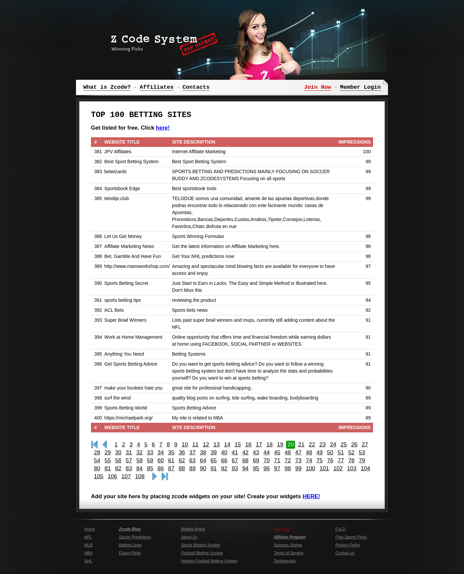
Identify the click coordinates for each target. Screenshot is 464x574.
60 (161, 460)
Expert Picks (130, 553)
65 (213, 460)
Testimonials (284, 561)
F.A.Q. (340, 529)
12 (206, 444)
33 (150, 452)
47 (298, 452)
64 (203, 460)
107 (126, 476)
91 (213, 468)
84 (139, 468)
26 (354, 444)
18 (270, 444)
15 (238, 444)
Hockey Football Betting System (209, 561)
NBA (88, 553)
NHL (88, 561)
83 (129, 468)
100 (310, 468)
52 (351, 452)
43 (256, 452)
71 (277, 460)
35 (171, 452)
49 (319, 452)
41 (235, 452)
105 (98, 476)
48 (309, 452)
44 (267, 452)
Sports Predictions (135, 537)
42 (245, 452)
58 (139, 460)
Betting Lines (130, 545)
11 (195, 444)
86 (161, 468)
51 (341, 452)
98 (288, 468)
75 (319, 460)
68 (245, 460)
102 (338, 468)
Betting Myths (193, 529)
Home (89, 529)
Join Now (281, 529)
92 (224, 468)
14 (227, 444)
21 (301, 444)
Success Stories (287, 545)
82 (118, 468)
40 (224, 452)
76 (330, 460)
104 (365, 468)
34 (161, 452)
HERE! (311, 496)
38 (203, 452)
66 (224, 460)
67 (235, 460)
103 (351, 468)
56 (118, 460)
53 (362, 452)
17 (259, 444)
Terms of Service (288, 553)
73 (298, 460)
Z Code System (162, 41)
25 (344, 444)
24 (333, 444)
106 (112, 476)
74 (309, 460)
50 (330, 452)
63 (192, 460)
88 (182, 468)
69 (256, 460)
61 (171, 460)
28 (97, 452)
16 (248, 444)
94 (245, 468)
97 (277, 468)
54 (97, 460)
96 (267, 468)
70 (267, 460)
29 (108, 452)
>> (154, 477)
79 (362, 460)
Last (164, 477)
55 (108, 460)
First (94, 445)
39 (213, 452)
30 (118, 452)
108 (139, 476)
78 (351, 460)
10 (185, 444)
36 (182, 452)
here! (163, 128)
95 (256, 468)
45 (277, 452)
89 (192, 468)
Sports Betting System (200, 545)
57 (129, 460)
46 (288, 452)
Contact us (344, 553)
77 (341, 460)
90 (203, 468)
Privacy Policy (347, 545)
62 (182, 460)
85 (150, 468)
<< (104, 445)
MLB (88, 545)
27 (365, 444)
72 (288, 460)
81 (108, 468)
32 (139, 452)
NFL (88, 537)
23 (322, 444)
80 (97, 468)
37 (192, 452)
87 (171, 468)
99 (298, 468)
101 (324, 468)
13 (216, 444)
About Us (189, 537)
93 (235, 468)
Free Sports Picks (351, 537)
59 (150, 460)
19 (280, 444)
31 (129, 452)
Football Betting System (202, 553)
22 (312, 444)
